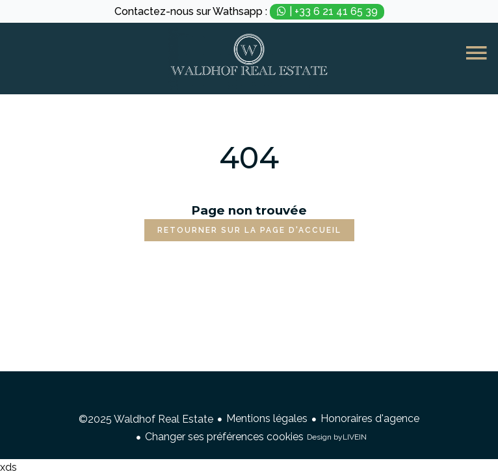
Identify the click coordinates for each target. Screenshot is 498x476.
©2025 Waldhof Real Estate (146, 419)
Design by (337, 437)
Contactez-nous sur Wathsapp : (249, 12)
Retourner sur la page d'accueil (249, 230)
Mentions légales (267, 418)
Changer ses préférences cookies (224, 436)
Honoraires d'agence (370, 418)
